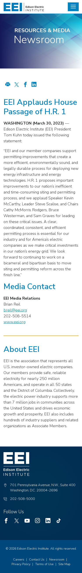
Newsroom (56, 559)
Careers (18, 559)
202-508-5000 (22, 498)
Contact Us (36, 559)
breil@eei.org (15, 310)
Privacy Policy (21, 564)
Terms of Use (44, 564)
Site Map (64, 564)
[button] (73, 6)
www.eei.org (14, 322)
